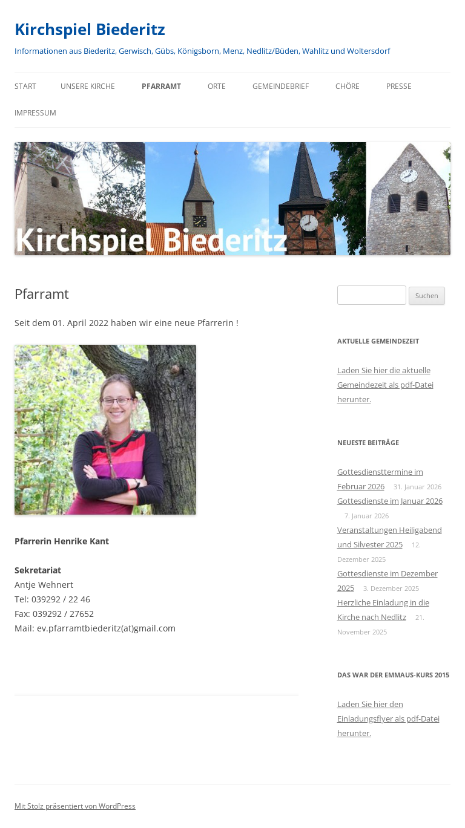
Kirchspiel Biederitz (90, 29)
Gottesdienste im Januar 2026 (390, 500)
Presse (399, 86)
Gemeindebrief (280, 86)
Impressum (35, 113)
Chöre (347, 86)
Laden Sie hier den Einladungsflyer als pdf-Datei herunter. (388, 718)
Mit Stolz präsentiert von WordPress (75, 806)
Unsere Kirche (88, 86)
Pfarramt (161, 86)
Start (25, 86)
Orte (217, 86)
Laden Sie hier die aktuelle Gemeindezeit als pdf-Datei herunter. (385, 385)
